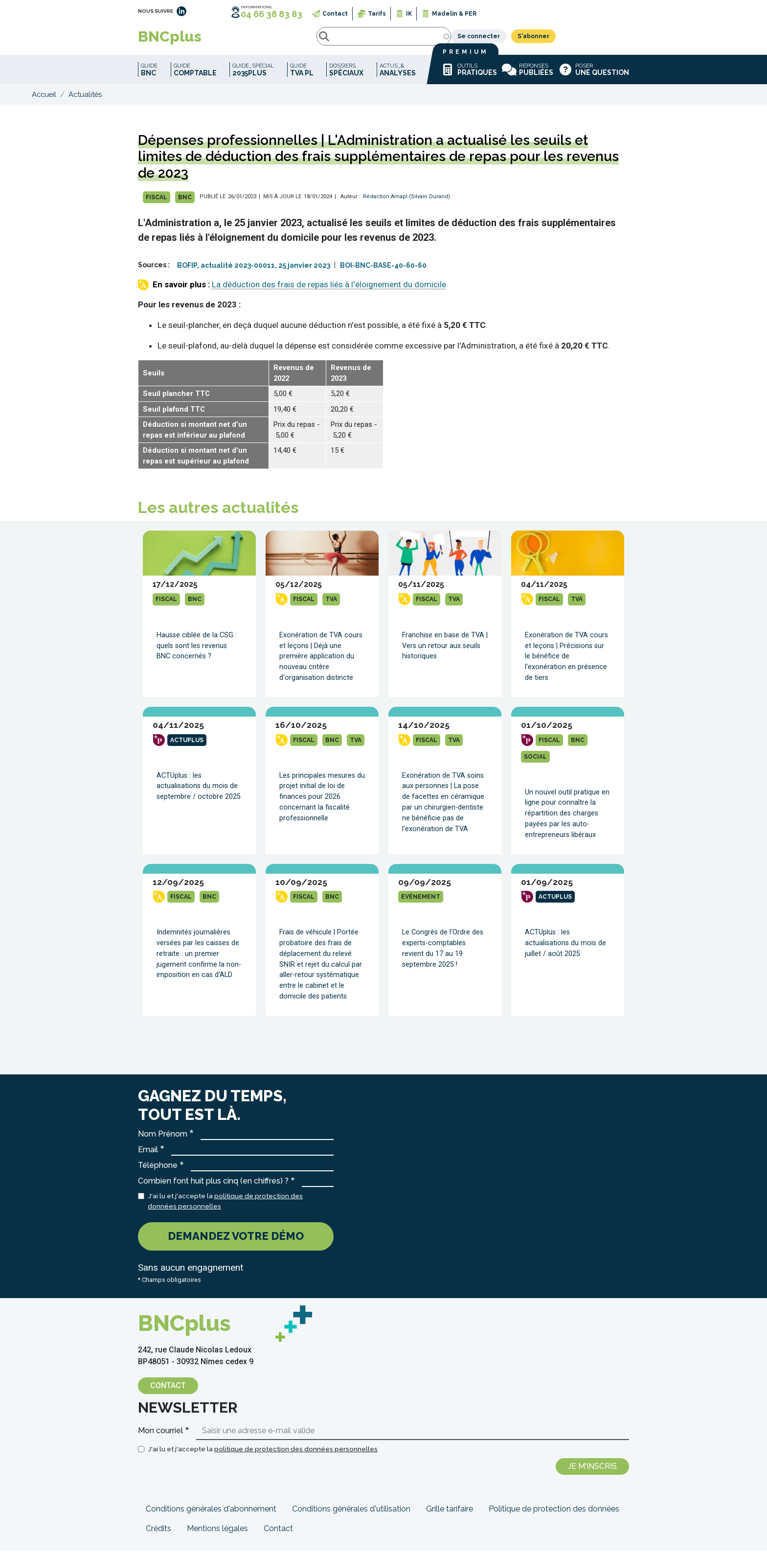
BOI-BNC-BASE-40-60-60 (383, 273)
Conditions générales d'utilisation (351, 1516)
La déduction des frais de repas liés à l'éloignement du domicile (329, 292)
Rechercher (237, 40)
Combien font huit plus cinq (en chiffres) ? (213, 1188)
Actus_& (398, 77)
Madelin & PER (454, 13)
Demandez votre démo (236, 1243)
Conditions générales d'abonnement (211, 1516)
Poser (593, 77)
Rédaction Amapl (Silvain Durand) (406, 204)
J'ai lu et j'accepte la (225, 1208)
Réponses (527, 77)
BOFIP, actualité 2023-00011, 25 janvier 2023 (253, 273)
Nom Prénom (162, 1141)
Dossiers (346, 77)
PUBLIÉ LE (213, 204)
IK (409, 13)
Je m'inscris (592, 1473)
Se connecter (552, 40)
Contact (335, 13)
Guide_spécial (253, 77)
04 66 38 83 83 (271, 14)
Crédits (158, 1535)
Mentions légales (217, 1535)
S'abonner (607, 40)
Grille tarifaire (449, 1516)
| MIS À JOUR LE (280, 204)
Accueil (44, 101)
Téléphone (158, 1172)
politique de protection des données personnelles (296, 1456)
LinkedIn (181, 11)
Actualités (85, 101)
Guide (149, 77)
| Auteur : (348, 204)
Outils (468, 77)
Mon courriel (160, 1437)
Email (148, 1157)
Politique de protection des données (554, 1516)
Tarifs (377, 13)
